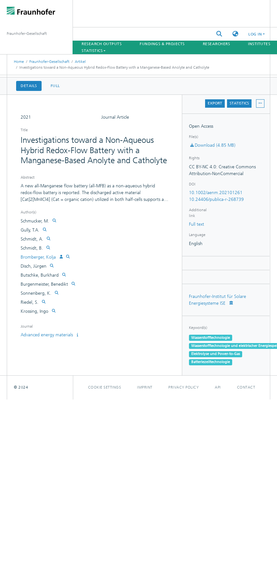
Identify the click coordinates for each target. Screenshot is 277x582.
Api (218, 387)
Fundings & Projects (162, 44)
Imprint (145, 387)
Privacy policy (183, 387)
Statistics (239, 103)
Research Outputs (102, 44)
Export (215, 103)
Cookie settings (104, 387)
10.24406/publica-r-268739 (216, 199)
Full (55, 86)
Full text (196, 224)
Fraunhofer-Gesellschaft (49, 61)
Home (19, 61)
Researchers (216, 44)
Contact (246, 387)
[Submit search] (219, 34)
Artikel (80, 61)
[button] (235, 34)
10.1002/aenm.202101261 (215, 192)
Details (29, 86)
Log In (255, 34)
